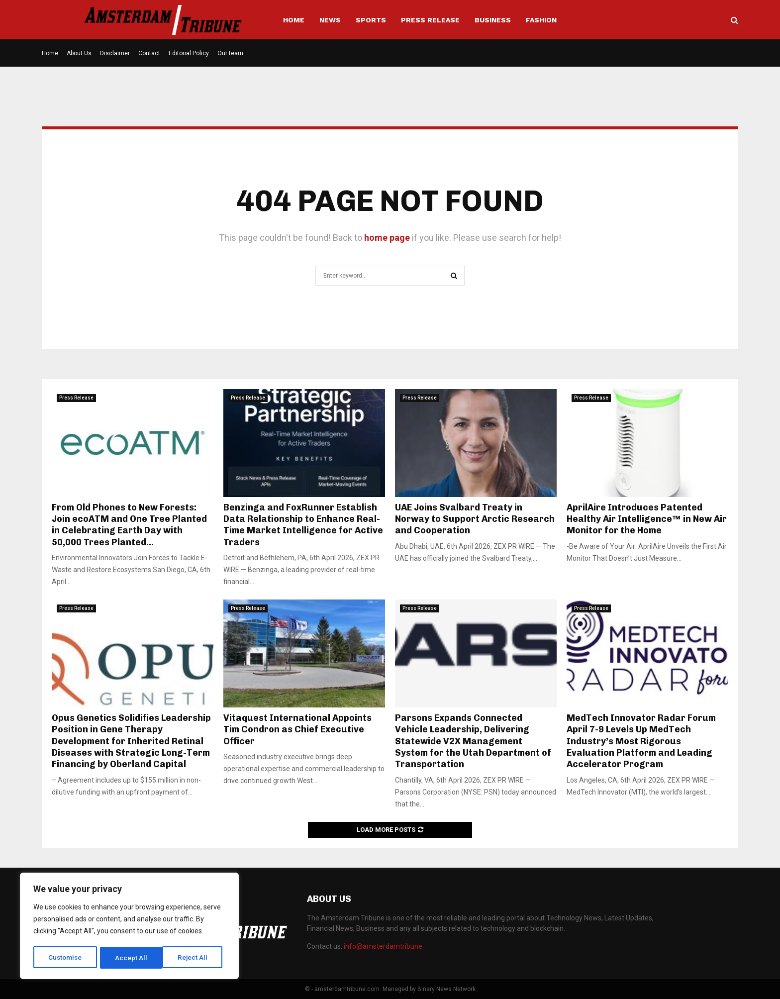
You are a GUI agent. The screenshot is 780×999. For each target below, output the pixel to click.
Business (493, 20)
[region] (129, 927)
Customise (65, 958)
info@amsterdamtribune (383, 946)
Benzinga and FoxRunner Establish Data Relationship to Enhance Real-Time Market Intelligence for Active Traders (303, 525)
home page (387, 237)
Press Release (430, 20)
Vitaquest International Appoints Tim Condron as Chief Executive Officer (297, 729)
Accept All (195, 958)
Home (293, 20)
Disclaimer (115, 53)
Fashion (541, 20)
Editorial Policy (189, 53)
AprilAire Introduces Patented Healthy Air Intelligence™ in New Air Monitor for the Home (647, 519)
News (330, 20)
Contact (149, 53)
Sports (371, 20)
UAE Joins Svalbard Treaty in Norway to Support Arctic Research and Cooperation (475, 519)
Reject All (131, 958)
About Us (79, 53)
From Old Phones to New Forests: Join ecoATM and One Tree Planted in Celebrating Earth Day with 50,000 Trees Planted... (129, 525)
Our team (230, 53)
